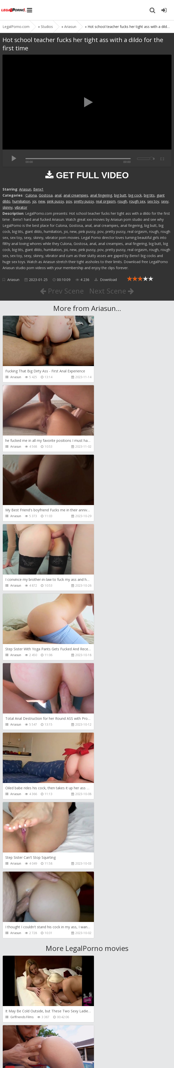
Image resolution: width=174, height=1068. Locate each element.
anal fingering (101, 195)
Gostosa (46, 195)
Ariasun (25, 189)
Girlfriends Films (21, 739)
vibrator (21, 207)
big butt (120, 195)
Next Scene (111, 291)
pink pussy (55, 201)
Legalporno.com (13, 10)
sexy (164, 201)
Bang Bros (103, 739)
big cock (135, 195)
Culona (31, 195)
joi (34, 201)
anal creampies (75, 195)
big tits (149, 195)
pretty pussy (84, 201)
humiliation (21, 201)
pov (69, 201)
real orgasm (106, 201)
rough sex (137, 201)
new (41, 201)
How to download (74, 1040)
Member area (38, 1040)
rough (122, 201)
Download (105, 279)
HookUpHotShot (22, 808)
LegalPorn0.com (39, 1055)
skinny (8, 207)
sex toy (153, 201)
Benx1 (38, 189)
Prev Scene (62, 291)
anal (58, 195)
